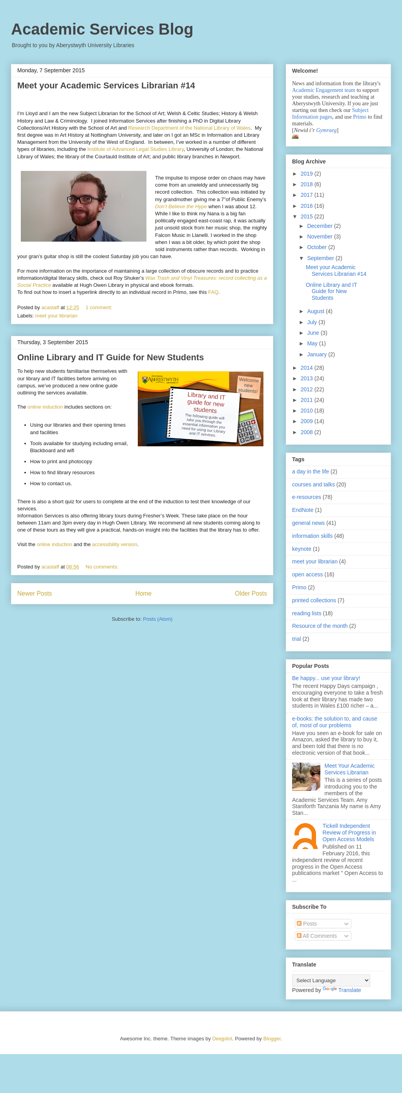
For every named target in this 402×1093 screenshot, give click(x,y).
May (313, 343)
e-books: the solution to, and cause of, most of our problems (334, 721)
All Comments (317, 936)
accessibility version (114, 544)
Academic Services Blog (102, 29)
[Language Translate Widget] (331, 980)
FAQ (213, 292)
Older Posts (251, 593)
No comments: (103, 567)
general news (308, 523)
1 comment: (100, 307)
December (320, 226)
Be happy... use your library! (326, 678)
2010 (307, 410)
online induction (45, 407)
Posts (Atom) (157, 619)
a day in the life (310, 471)
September (321, 258)
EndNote (302, 510)
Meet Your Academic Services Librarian (350, 769)
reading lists (307, 613)
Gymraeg (326, 130)
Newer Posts (34, 593)
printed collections (314, 600)
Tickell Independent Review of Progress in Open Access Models (349, 832)
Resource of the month (320, 626)
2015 (307, 216)
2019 (307, 174)
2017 (307, 195)
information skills (312, 536)
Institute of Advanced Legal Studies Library (135, 149)
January (317, 354)
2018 (307, 184)
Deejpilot (222, 1039)
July (312, 322)
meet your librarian (56, 316)
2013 (307, 378)
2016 (307, 206)
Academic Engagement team (323, 90)
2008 (307, 432)
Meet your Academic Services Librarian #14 (106, 85)
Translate (342, 990)
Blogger (272, 1039)
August (316, 311)
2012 (307, 389)
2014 (307, 368)
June (313, 333)
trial (296, 639)
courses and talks (313, 484)
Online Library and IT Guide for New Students (110, 357)
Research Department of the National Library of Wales (189, 128)
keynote (301, 549)
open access (307, 574)
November (320, 236)
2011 (307, 400)
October (317, 247)
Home (143, 593)
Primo (360, 117)
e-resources (306, 497)
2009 (307, 421)
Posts (307, 924)
